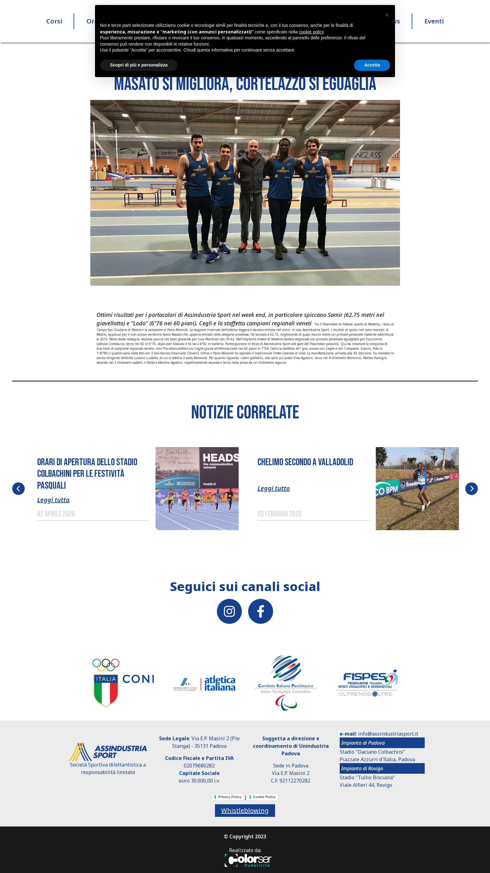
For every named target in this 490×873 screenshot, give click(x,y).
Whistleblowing (245, 810)
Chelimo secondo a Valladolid (305, 462)
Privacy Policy (230, 797)
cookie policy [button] (311, 31)
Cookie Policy (264, 797)
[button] (245, 192)
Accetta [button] (372, 64)
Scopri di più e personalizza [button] (139, 64)
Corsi (54, 21)
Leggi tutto (53, 500)
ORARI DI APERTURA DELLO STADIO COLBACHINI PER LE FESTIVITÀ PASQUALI (87, 473)
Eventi (434, 21)
